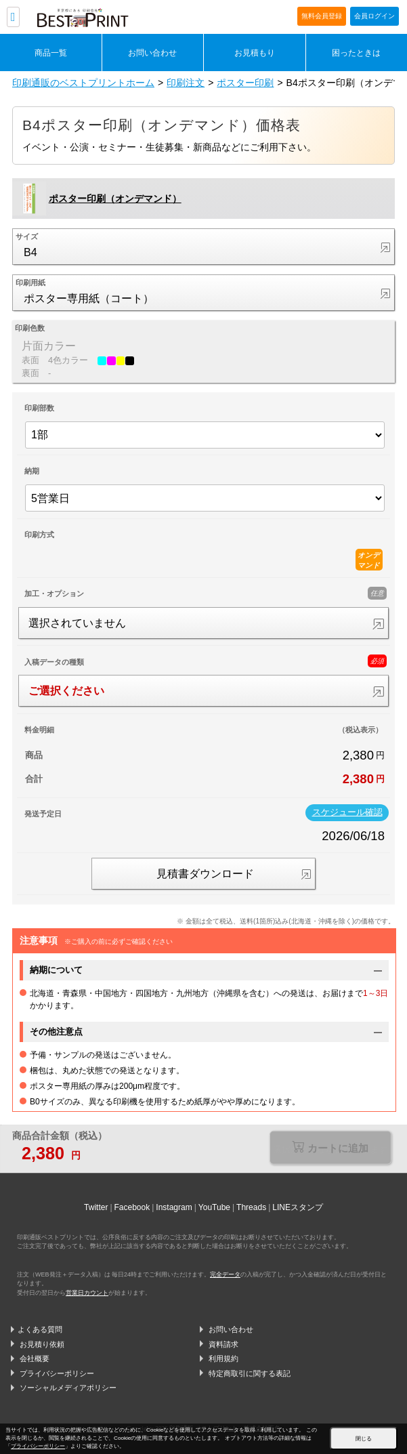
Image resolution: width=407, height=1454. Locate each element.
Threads (251, 1207)
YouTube (214, 1207)
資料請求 (223, 1344)
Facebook (132, 1207)
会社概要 (34, 1358)
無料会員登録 (321, 16)
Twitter (96, 1207)
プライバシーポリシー (57, 1373)
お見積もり (254, 52)
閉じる (364, 1439)
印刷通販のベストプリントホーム (83, 82)
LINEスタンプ (297, 1207)
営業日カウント (87, 1292)
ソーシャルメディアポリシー (68, 1388)
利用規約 (223, 1358)
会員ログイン (374, 16)
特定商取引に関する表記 (250, 1373)
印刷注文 (186, 82)
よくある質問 (40, 1329)
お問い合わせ (152, 52)
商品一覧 (51, 52)
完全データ (225, 1274)
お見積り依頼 (42, 1344)
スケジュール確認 (347, 812)
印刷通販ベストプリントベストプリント (113, 17)
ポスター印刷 (245, 82)
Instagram (174, 1207)
